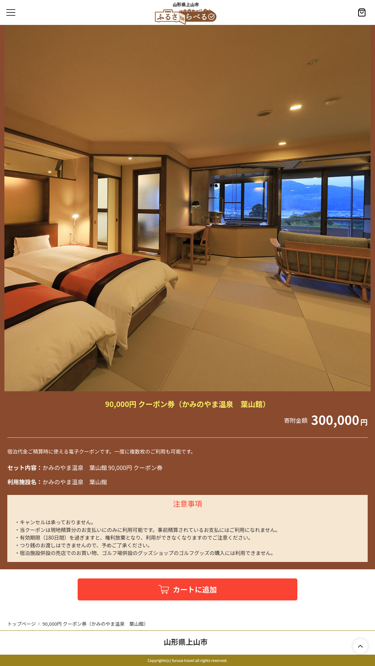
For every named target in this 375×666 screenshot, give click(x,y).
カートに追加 (195, 589)
